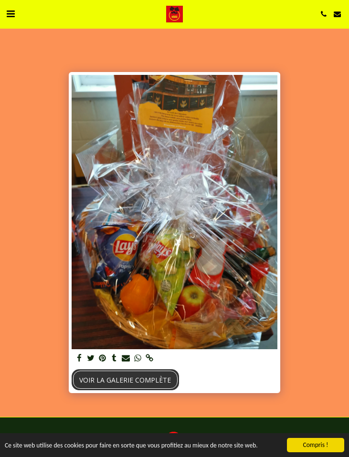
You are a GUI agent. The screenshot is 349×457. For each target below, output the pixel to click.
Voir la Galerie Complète (125, 379)
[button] (10, 13)
